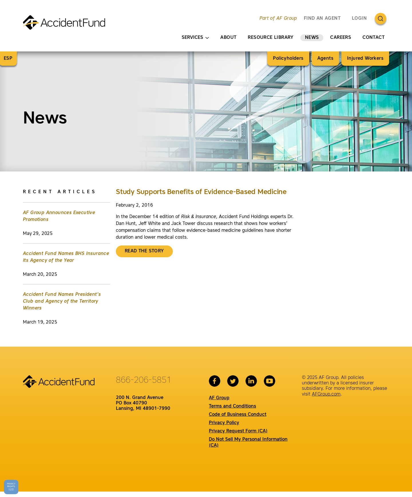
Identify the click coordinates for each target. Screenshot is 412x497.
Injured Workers (365, 58)
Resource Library (270, 37)
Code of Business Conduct (237, 414)
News (312, 37)
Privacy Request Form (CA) (238, 431)
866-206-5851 (143, 380)
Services (195, 38)
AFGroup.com (326, 394)
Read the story (144, 251)
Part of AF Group (278, 18)
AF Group (219, 398)
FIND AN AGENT (322, 18)
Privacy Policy (224, 423)
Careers (340, 37)
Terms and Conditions (232, 406)
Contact (374, 37)
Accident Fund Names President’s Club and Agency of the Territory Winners (62, 301)
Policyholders (288, 58)
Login (359, 18)
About (228, 37)
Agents (325, 58)
